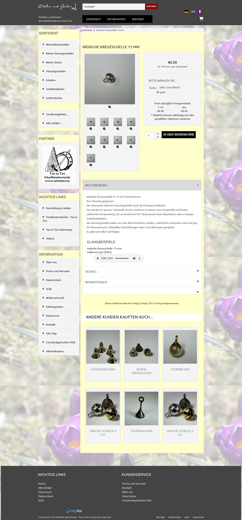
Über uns (50, 262)
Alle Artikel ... (52, 123)
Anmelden (196, 5)
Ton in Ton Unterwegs (57, 229)
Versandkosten (181, 66)
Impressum (51, 315)
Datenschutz (52, 279)
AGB (47, 288)
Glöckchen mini (103, 369)
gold (162, 92)
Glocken (59, 80)
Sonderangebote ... (56, 114)
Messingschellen (59, 71)
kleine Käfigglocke (141, 371)
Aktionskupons (53, 351)
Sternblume (180, 369)
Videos (48, 238)
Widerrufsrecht (53, 297)
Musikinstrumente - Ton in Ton (60, 218)
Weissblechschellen (59, 44)
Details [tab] (142, 271)
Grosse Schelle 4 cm (103, 432)
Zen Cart (107, 517)
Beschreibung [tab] (142, 185)
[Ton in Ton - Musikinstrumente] (59, 183)
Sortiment (93, 19)
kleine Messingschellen (59, 55)
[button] (157, 133)
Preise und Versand (56, 271)
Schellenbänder (59, 89)
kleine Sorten (59, 62)
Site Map (50, 333)
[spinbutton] (153, 135)
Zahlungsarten (53, 306)
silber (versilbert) (170, 87)
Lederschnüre (59, 98)
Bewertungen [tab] (142, 282)
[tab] (142, 290)
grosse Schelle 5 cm (180, 432)
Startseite (87, 30)
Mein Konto (129, 496)
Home (42, 483)
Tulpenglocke (142, 430)
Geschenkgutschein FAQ (59, 342)
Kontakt (138, 19)
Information (116, 19)
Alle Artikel (45, 487)
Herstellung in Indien (57, 208)
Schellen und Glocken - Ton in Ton (72, 517)
